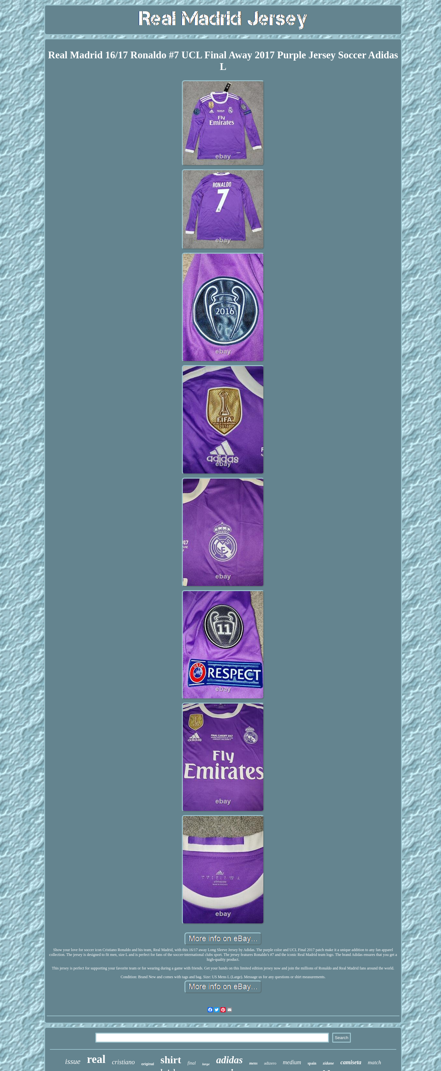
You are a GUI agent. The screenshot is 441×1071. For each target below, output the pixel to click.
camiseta (350, 1062)
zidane (328, 1063)
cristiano (123, 1062)
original (147, 1064)
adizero (270, 1063)
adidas (229, 1060)
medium (292, 1062)
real (96, 1059)
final (192, 1063)
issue (72, 1061)
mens (253, 1063)
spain (311, 1063)
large (206, 1064)
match (374, 1062)
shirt (171, 1060)
